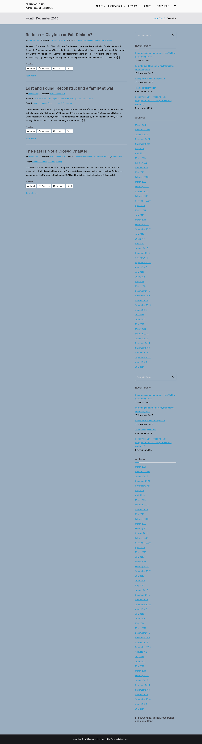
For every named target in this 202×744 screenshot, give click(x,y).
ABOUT (100, 6)
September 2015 (143, 305)
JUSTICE (148, 6)
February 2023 (142, 177)
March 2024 (140, 158)
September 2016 (143, 262)
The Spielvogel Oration (145, 88)
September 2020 (143, 201)
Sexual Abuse (106, 40)
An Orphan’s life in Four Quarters (150, 78)
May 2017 (139, 243)
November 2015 (142, 296)
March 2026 (140, 125)
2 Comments (66, 103)
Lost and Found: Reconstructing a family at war (69, 88)
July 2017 (139, 234)
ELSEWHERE (163, 6)
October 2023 (141, 167)
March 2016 (140, 286)
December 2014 (142, 343)
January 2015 (141, 338)
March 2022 (140, 182)
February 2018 (142, 224)
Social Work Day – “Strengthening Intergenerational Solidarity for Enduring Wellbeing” (153, 101)
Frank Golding (35, 4)
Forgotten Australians (84, 40)
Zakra (113, 739)
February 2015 (142, 334)
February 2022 (142, 186)
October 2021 (141, 191)
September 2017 (143, 229)
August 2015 (141, 310)
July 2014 (139, 367)
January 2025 (141, 134)
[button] (104, 6)
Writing (59, 162)
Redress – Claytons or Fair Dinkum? (59, 34)
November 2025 (142, 129)
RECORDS (134, 6)
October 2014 (141, 352)
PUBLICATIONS (116, 6)
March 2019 (140, 210)
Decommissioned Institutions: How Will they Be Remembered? (155, 55)
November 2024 (142, 144)
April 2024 (140, 153)
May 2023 (139, 172)
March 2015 (140, 329)
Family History (54, 103)
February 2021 (142, 196)
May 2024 (139, 148)
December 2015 (142, 291)
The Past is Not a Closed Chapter (56, 151)
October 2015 (141, 300)
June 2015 (140, 319)
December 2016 (142, 253)
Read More (32, 76)
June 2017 (140, 239)
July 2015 (139, 314)
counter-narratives (39, 103)
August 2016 (141, 267)
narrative (51, 162)
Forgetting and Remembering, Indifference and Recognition (154, 68)
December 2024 (142, 139)
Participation (75, 98)
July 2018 (139, 215)
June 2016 (140, 277)
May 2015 (139, 324)
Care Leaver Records (42, 98)
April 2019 (140, 205)
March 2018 (140, 220)
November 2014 (142, 348)
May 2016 (139, 281)
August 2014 (141, 362)
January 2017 (141, 248)
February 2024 (142, 163)
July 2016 (139, 272)
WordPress (123, 739)
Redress (97, 40)
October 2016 (141, 258)
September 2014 (143, 357)
